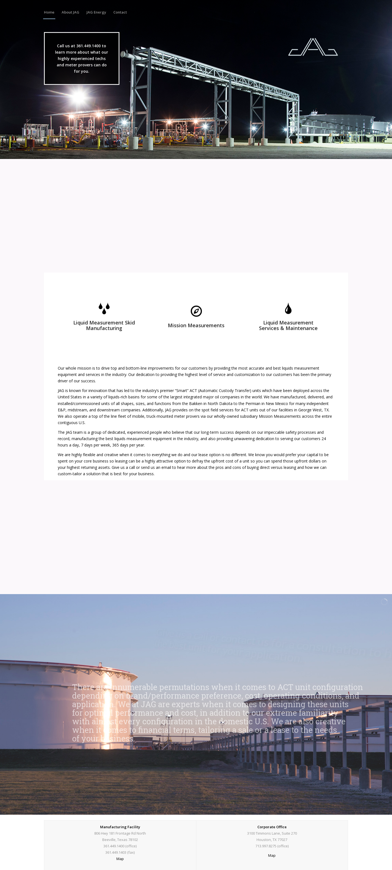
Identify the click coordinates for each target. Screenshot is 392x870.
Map (120, 858)
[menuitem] (49, 12)
